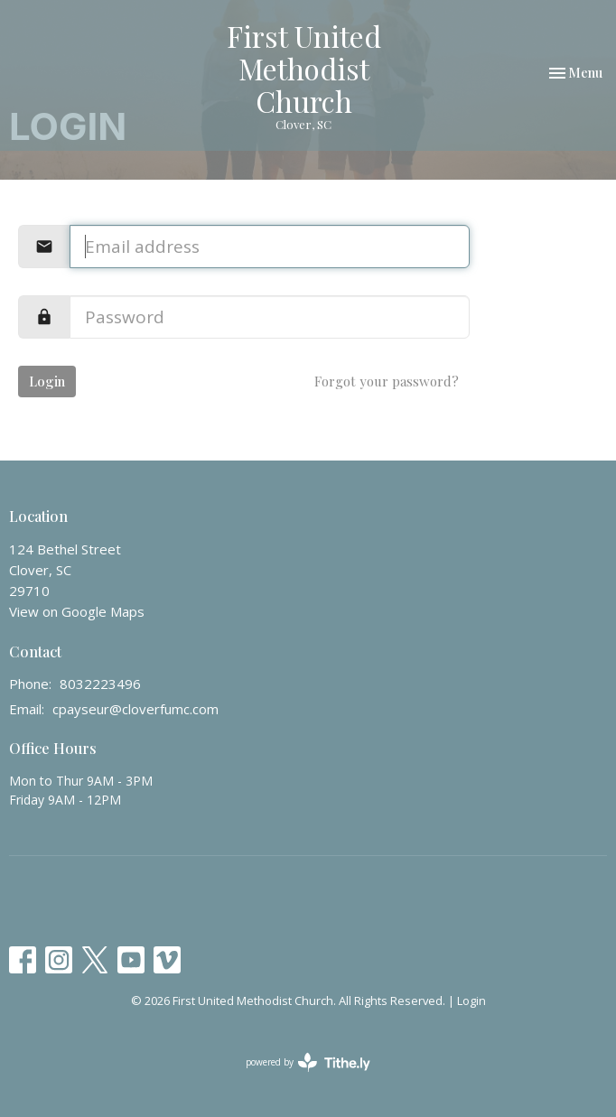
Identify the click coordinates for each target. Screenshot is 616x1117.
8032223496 (100, 684)
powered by (308, 1062)
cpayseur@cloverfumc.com (135, 709)
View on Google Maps (77, 611)
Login (47, 381)
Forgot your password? (386, 381)
